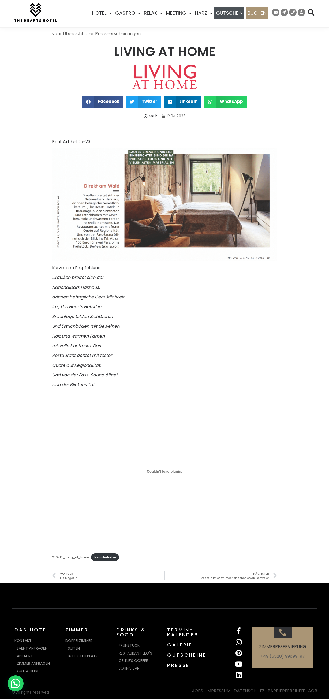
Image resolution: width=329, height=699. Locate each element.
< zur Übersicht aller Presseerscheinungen (96, 34)
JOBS (197, 691)
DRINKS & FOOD (131, 632)
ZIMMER (76, 629)
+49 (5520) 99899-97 (282, 656)
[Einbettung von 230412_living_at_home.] (164, 471)
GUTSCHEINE (186, 655)
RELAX (153, 13)
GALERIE (180, 644)
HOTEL (102, 13)
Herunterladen (105, 557)
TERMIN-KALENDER (182, 632)
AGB (312, 691)
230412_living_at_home (70, 557)
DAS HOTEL (31, 629)
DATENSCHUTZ (249, 691)
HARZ (204, 13)
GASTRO (128, 13)
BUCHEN (257, 13)
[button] (103, 102)
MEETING (179, 13)
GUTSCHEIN (229, 13)
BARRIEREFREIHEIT (286, 691)
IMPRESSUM (218, 691)
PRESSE (178, 665)
